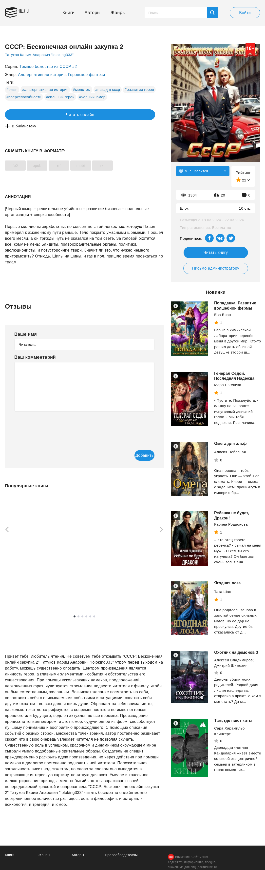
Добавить (134, 445)
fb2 (18, 155)
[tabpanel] (28, 538)
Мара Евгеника (227, 385)
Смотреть (24, 584)
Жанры (118, 12)
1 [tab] (75, 607)
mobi (99, 155)
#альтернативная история (45, 89)
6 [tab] (94, 607)
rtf (73, 155)
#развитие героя (139, 89)
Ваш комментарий (35, 346)
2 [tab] (78, 607)
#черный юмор (92, 97)
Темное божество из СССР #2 (48, 66)
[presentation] (51, 416)
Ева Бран (222, 315)
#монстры (82, 89)
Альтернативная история (42, 75)
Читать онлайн (28, 115)
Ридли (28, 11)
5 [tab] (90, 607)
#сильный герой (60, 97)
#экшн (12, 89)
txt (127, 155)
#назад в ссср (107, 89)
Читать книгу (216, 252)
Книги (68, 12)
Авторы (93, 12)
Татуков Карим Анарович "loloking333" (41, 55)
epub (45, 155)
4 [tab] (86, 607)
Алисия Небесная (230, 452)
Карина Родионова (231, 524)
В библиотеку (81, 115)
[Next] (163, 520)
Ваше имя (25, 323)
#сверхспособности (24, 97)
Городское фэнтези (86, 75)
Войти (245, 13)
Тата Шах (222, 592)
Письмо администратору (215, 268)
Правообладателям (122, 845)
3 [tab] (82, 607)
